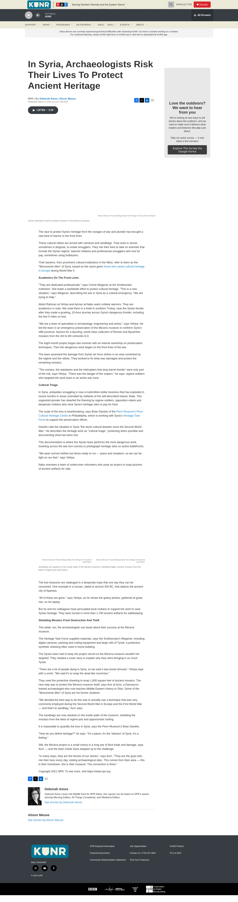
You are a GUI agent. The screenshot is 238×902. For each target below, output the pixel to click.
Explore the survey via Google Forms (187, 156)
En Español (83, 31)
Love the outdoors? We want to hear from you (187, 114)
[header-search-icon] (172, 8)
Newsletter (185, 8)
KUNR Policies (177, 853)
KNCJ (110, 31)
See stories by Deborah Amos (63, 809)
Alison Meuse (67, 105)
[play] (28, 22)
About (140, 31)
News (46, 31)
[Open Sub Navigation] (38, 31)
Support (30, 31)
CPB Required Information (102, 853)
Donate (205, 8)
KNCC (101, 31)
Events (125, 31)
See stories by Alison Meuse (45, 827)
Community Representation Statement (108, 867)
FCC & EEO (175, 860)
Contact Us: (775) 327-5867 (143, 860)
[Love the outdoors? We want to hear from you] (187, 89)
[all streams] (202, 22)
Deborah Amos (49, 105)
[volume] (37, 22)
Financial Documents (100, 860)
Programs (63, 31)
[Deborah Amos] (35, 803)
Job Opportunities (138, 853)
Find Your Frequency (139, 867)
